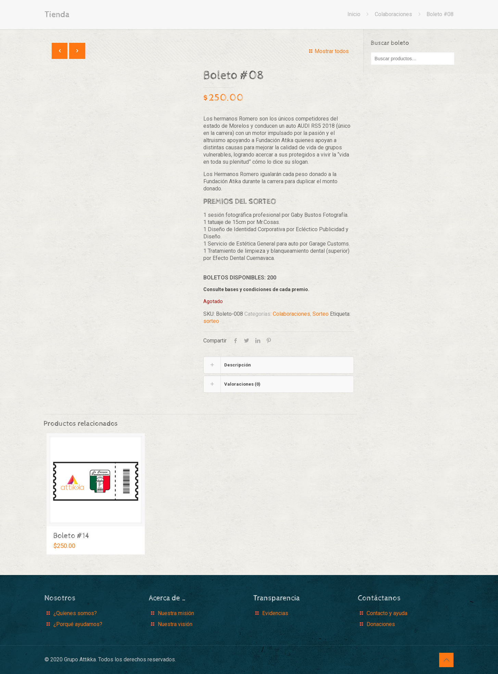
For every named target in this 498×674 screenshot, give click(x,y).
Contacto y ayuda (387, 613)
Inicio (353, 14)
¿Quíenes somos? (75, 613)
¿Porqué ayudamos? (77, 624)
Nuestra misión (176, 613)
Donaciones (381, 624)
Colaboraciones (393, 14)
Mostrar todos (327, 51)
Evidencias (275, 613)
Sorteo (320, 314)
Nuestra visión (175, 624)
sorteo (211, 321)
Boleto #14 (71, 536)
